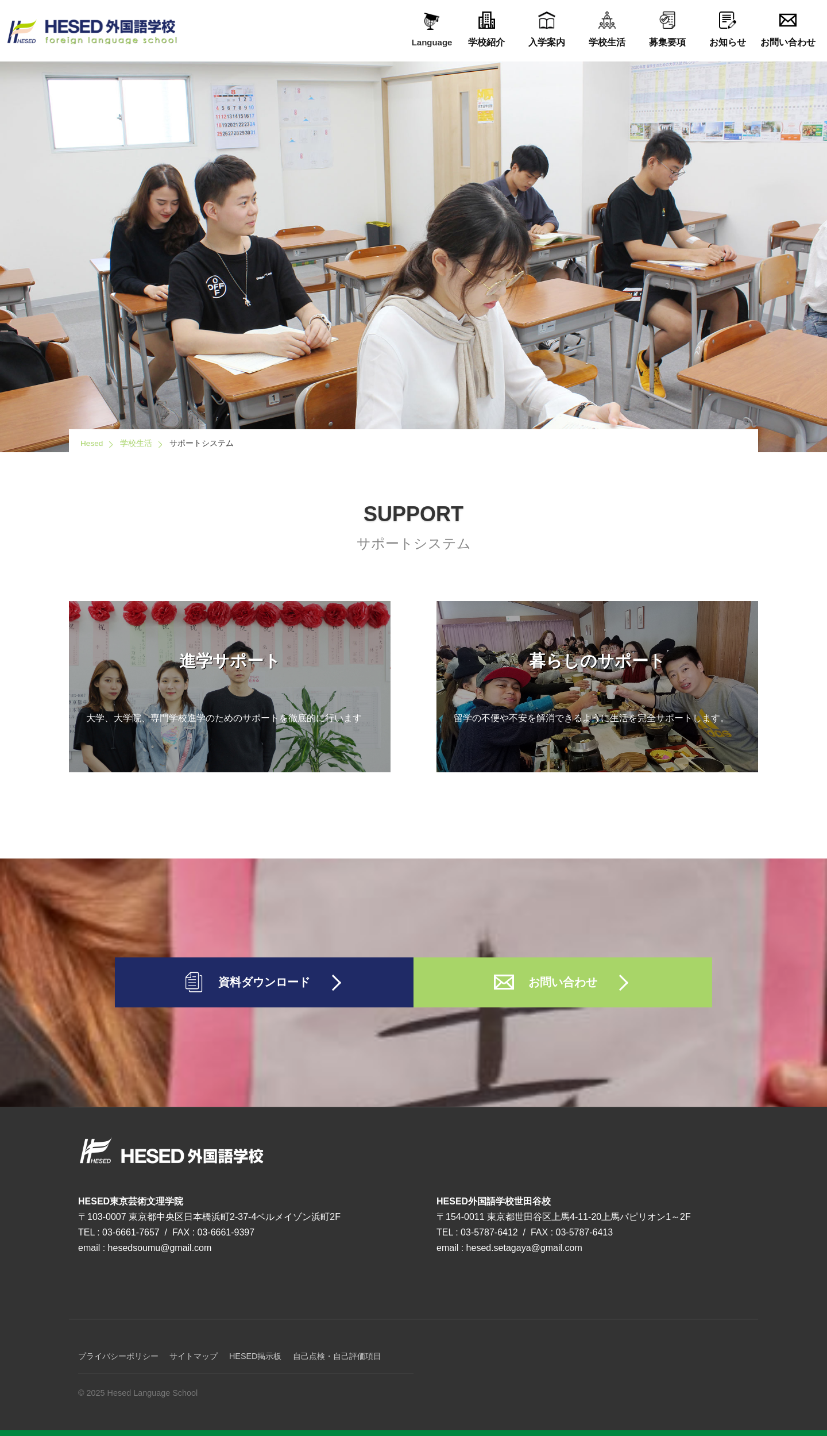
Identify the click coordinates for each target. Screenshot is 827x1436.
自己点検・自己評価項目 (337, 1356)
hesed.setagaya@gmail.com (524, 1248)
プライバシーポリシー (118, 1356)
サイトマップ (193, 1356)
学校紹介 (486, 29)
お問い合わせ (788, 29)
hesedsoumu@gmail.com (160, 1248)
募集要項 (667, 29)
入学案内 (546, 29)
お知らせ (727, 29)
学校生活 (607, 29)
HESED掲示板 (255, 1356)
